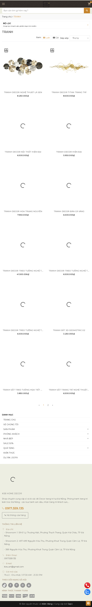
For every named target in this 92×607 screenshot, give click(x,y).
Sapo (70, 604)
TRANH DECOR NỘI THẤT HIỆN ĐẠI (23, 152)
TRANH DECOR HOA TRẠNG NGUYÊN (23, 211)
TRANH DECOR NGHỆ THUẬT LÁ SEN (23, 92)
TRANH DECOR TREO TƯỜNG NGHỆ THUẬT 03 (27, 271)
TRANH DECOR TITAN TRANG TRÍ (69, 92)
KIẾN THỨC (9, 453)
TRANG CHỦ (9, 420)
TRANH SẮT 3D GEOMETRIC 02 (69, 330)
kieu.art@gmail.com (14, 567)
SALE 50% (8, 443)
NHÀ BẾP (8, 438)
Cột (56, 37)
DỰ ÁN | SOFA (10, 457)
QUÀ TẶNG (8, 448)
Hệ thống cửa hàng (15, 515)
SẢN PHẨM (9, 429)
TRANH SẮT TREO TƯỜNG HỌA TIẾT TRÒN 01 (26, 390)
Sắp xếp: (64, 38)
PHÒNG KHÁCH (11, 434)
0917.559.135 (13, 508)
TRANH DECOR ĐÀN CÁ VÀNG (69, 211)
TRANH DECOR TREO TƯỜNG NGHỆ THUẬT (25, 330)
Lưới (46, 37)
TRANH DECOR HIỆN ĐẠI (69, 152)
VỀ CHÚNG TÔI (10, 424)
